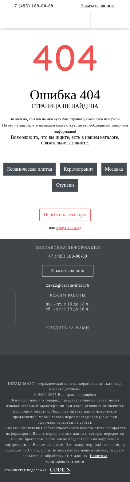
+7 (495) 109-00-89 (67, 256)
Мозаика (114, 169)
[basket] (118, 20)
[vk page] (68, 336)
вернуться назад (68, 228)
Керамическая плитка (29, 169)
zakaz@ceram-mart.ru (68, 285)
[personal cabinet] (99, 20)
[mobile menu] (10, 19)
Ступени (65, 185)
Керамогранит (78, 169)
